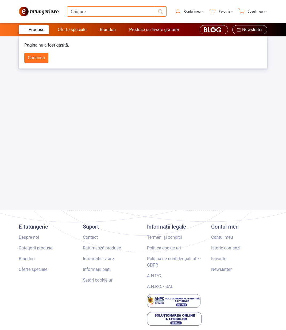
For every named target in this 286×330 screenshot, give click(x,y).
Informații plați (97, 269)
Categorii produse (35, 248)
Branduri (108, 29)
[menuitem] (190, 11)
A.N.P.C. (154, 275)
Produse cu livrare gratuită (154, 29)
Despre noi (29, 237)
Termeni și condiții (164, 237)
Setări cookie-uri (98, 280)
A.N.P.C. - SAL (160, 286)
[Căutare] (160, 11)
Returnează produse (102, 248)
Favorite (218, 258)
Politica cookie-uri (164, 248)
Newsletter (250, 29)
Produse (33, 29)
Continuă (36, 57)
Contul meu (222, 237)
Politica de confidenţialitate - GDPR (174, 262)
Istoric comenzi (225, 248)
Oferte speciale (72, 29)
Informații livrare (98, 258)
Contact (90, 237)
